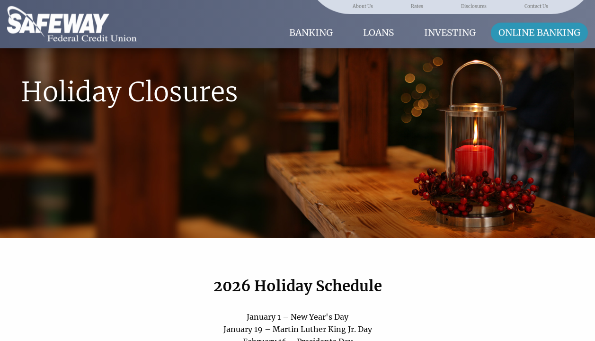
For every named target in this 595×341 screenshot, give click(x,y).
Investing (450, 31)
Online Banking (539, 31)
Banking (311, 31)
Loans (378, 31)
